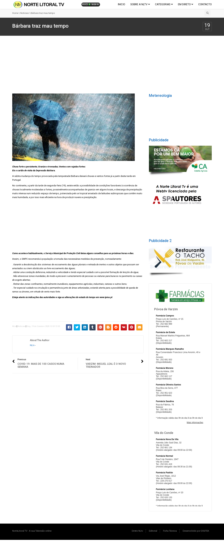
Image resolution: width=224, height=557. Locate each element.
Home (15, 13)
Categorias (164, 4)
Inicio (121, 4)
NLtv (14, 326)
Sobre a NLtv (140, 4)
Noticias (24, 13)
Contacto (205, 4)
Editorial (153, 531)
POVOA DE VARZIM (180, 114)
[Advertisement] (112, 62)
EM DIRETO (185, 4)
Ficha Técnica (170, 531)
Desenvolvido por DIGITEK (196, 531)
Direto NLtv (137, 531)
